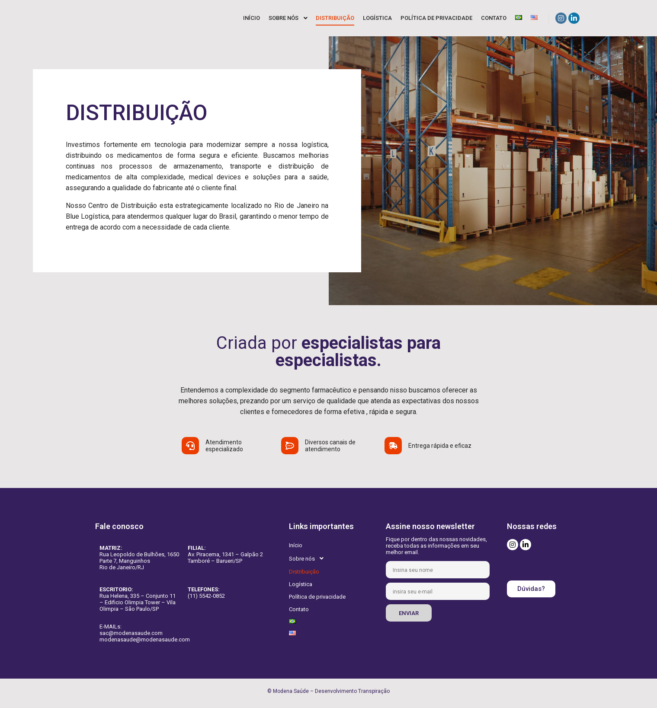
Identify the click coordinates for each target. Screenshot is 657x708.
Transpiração (374, 691)
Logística (300, 584)
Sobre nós (308, 558)
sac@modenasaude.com (131, 633)
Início (295, 545)
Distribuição (304, 571)
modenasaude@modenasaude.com (144, 639)
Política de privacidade (317, 596)
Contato (299, 609)
